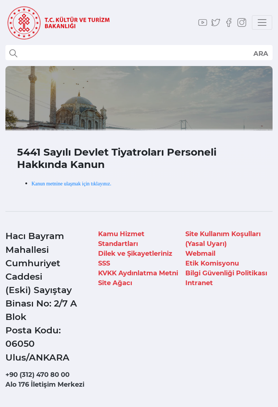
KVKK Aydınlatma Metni (138, 273)
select (260, 53)
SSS (104, 263)
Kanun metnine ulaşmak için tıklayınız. (71, 183)
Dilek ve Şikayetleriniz (135, 254)
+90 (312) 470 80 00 (37, 375)
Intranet (199, 283)
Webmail (200, 254)
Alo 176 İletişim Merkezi (44, 384)
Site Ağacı (115, 283)
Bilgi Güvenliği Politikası (226, 273)
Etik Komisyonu (212, 263)
